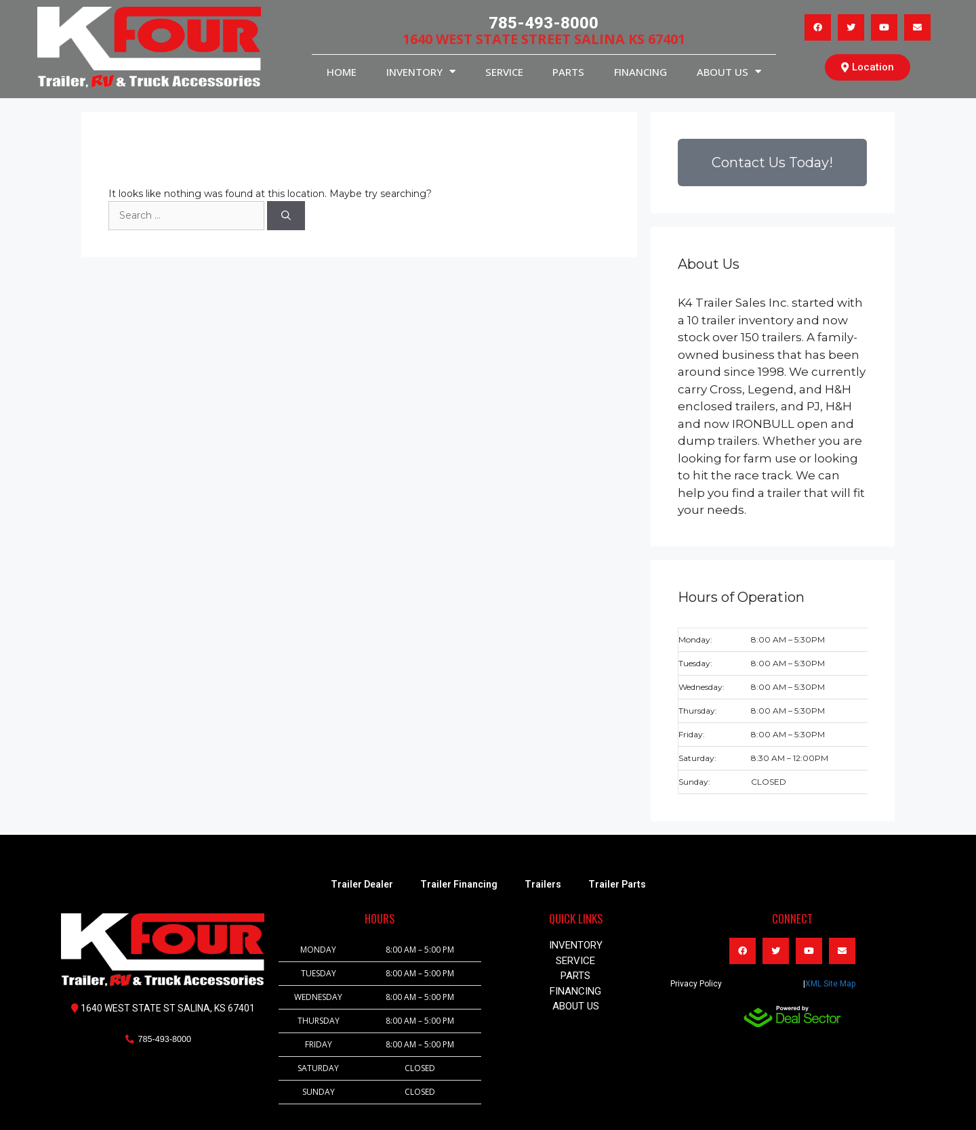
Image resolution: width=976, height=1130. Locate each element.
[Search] (286, 215)
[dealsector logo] (792, 1016)
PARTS (568, 72)
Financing (640, 72)
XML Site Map (830, 983)
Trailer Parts (617, 884)
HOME (342, 72)
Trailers (543, 884)
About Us (729, 71)
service (504, 72)
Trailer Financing (458, 884)
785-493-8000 (543, 23)
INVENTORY (420, 71)
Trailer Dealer (362, 884)
